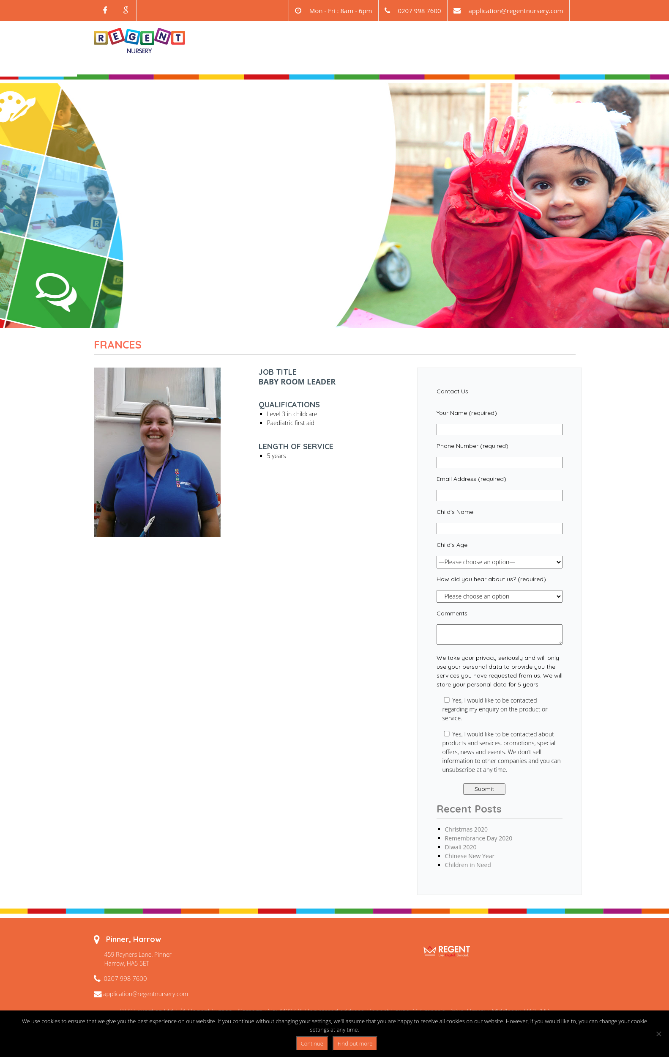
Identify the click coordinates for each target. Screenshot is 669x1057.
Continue (312, 1043)
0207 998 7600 (125, 978)
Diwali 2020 (461, 847)
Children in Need (468, 865)
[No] (658, 1034)
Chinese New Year (470, 856)
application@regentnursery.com (515, 10)
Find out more (355, 1043)
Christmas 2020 (466, 829)
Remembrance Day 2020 (479, 838)
